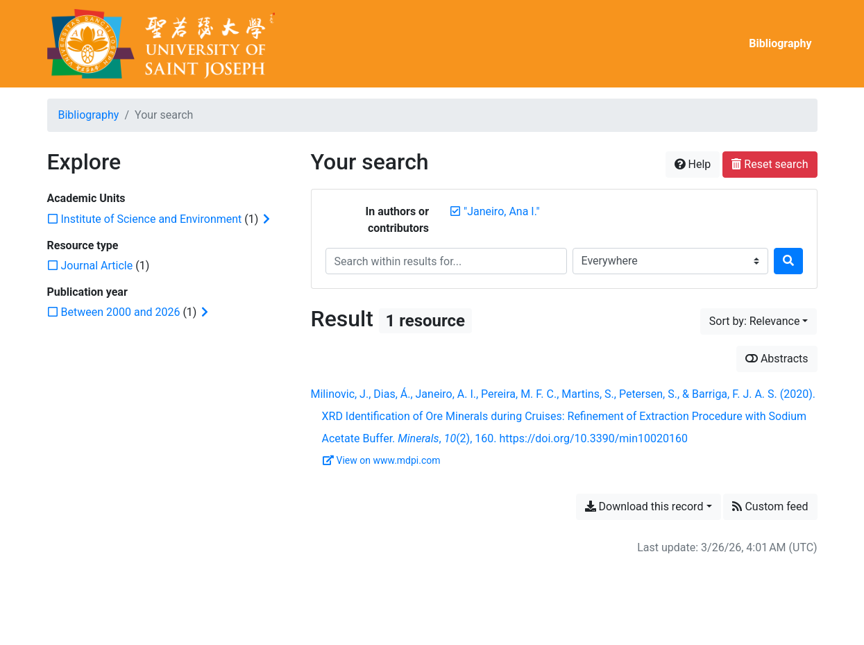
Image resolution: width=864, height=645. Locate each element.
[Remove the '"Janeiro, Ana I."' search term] (502, 211)
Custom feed (770, 506)
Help (693, 164)
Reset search (769, 164)
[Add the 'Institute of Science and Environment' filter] (151, 219)
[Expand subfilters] (266, 219)
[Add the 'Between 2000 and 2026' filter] (120, 312)
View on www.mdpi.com (382, 460)
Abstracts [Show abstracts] (776, 358)
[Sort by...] (759, 321)
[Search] (788, 261)
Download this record (644, 506)
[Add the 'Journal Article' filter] (97, 265)
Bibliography (780, 43)
